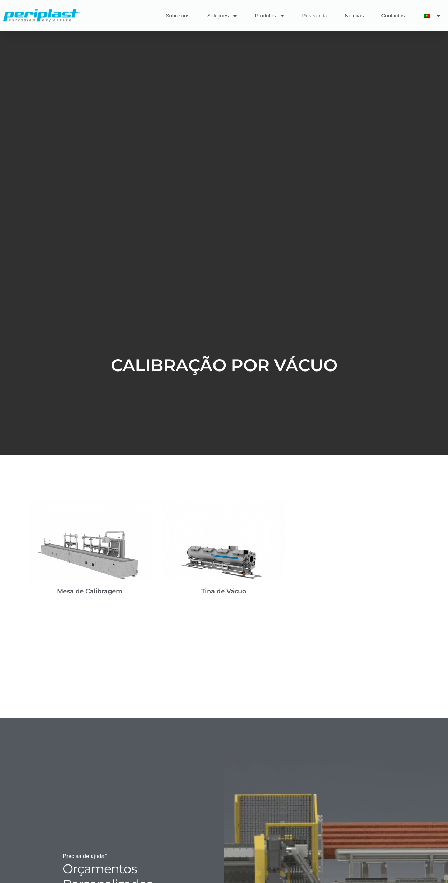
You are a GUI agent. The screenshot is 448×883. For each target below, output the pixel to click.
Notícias (354, 16)
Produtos (270, 16)
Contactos (393, 16)
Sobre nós (177, 16)
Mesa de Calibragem (89, 591)
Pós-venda (315, 16)
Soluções (222, 16)
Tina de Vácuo (223, 591)
